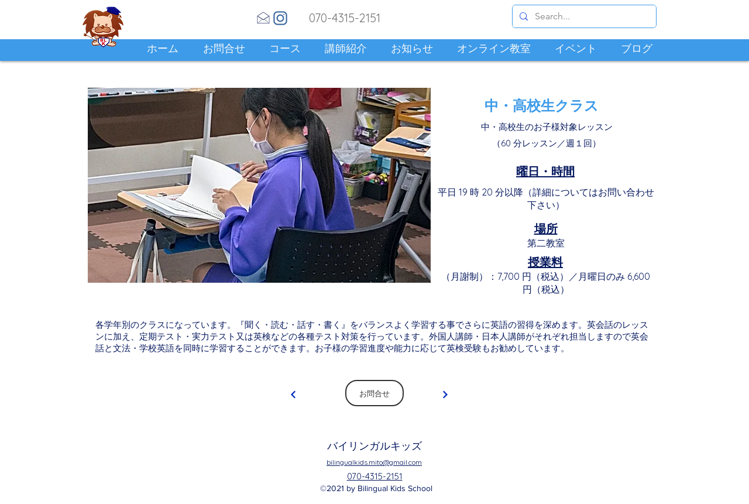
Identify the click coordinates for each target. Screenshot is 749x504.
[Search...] (583, 16)
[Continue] (293, 394)
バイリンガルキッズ (374, 445)
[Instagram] (280, 18)
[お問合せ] (374, 393)
